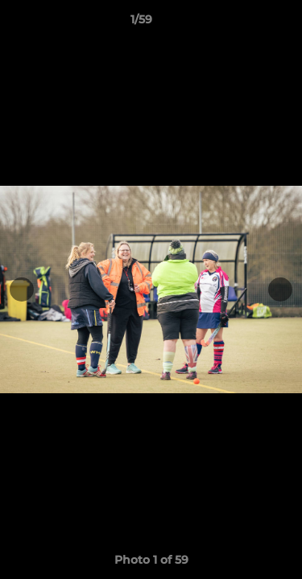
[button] (244, 23)
